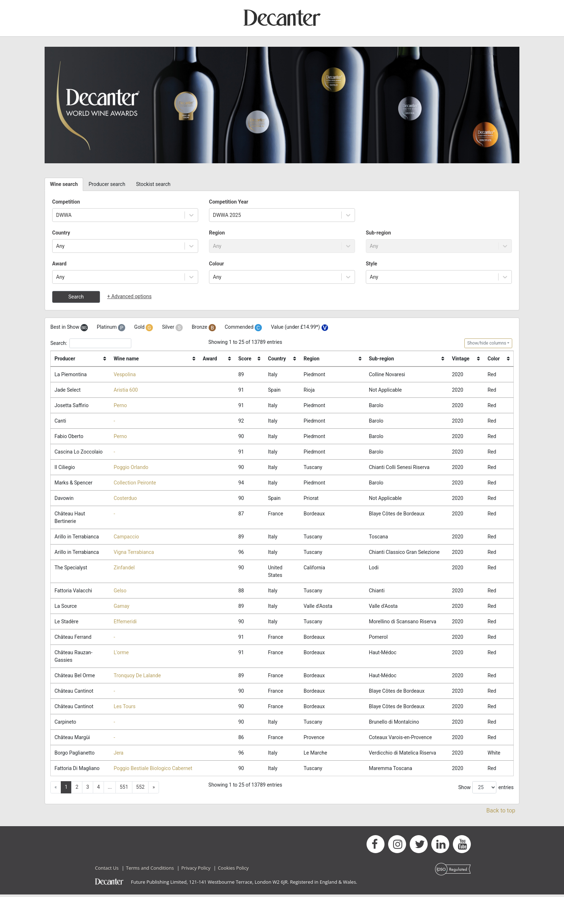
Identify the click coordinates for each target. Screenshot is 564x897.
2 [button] (77, 789)
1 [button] (66, 789)
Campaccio (126, 537)
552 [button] (140, 789)
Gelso (120, 592)
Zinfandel (124, 569)
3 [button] (87, 789)
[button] (153, 790)
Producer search (106, 184)
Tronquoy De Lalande (137, 677)
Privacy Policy (195, 870)
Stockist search (153, 184)
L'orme (121, 654)
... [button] (110, 789)
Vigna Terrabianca (134, 553)
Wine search (64, 184)
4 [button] (98, 789)
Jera (118, 754)
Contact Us (107, 870)
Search (76, 297)
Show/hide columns (486, 343)
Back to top (500, 812)
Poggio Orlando (131, 467)
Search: (90, 343)
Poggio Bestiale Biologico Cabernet (153, 770)
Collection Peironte (135, 483)
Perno (120, 405)
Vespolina (125, 374)
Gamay (121, 607)
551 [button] (124, 789)
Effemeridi (125, 622)
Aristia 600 (126, 390)
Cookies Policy (233, 870)
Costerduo (125, 499)
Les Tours (125, 708)
